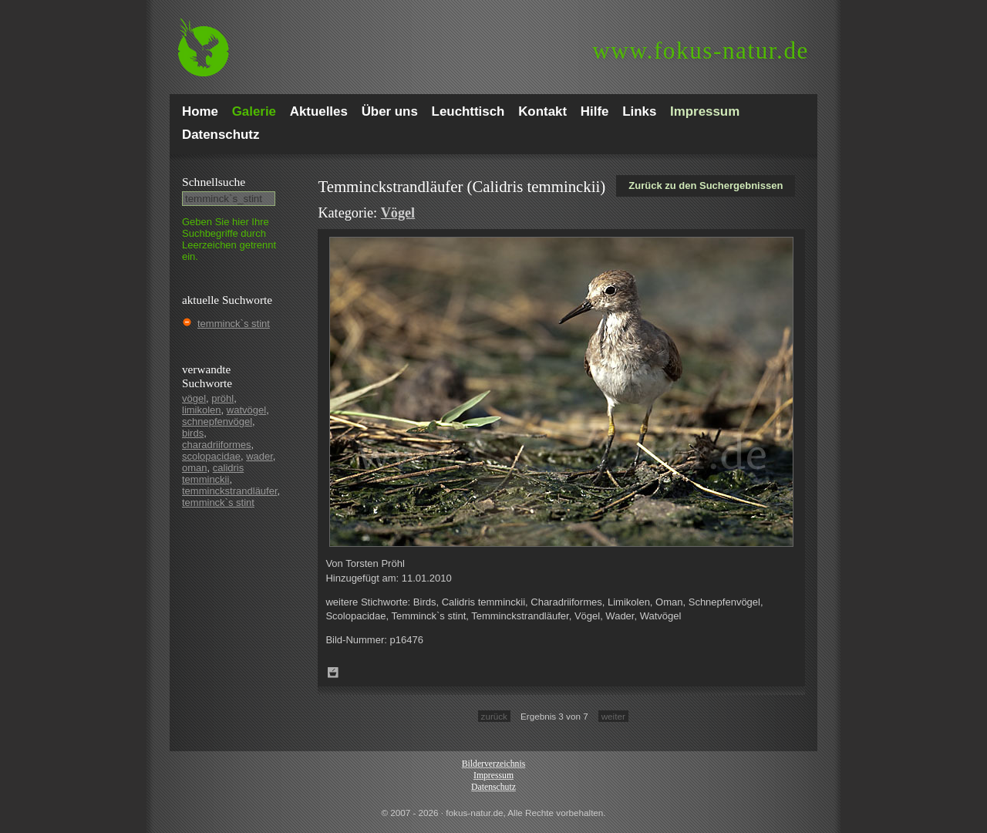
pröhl (222, 398)
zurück (494, 716)
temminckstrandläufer (230, 491)
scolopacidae (211, 456)
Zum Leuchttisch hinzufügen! (333, 672)
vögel (194, 398)
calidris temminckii (213, 473)
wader (259, 456)
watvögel (246, 410)
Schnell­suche (213, 181)
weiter (613, 716)
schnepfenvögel (217, 421)
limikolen (201, 410)
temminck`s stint (233, 323)
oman (194, 468)
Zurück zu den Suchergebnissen (705, 185)
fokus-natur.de (700, 50)
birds (193, 433)
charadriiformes (216, 444)
